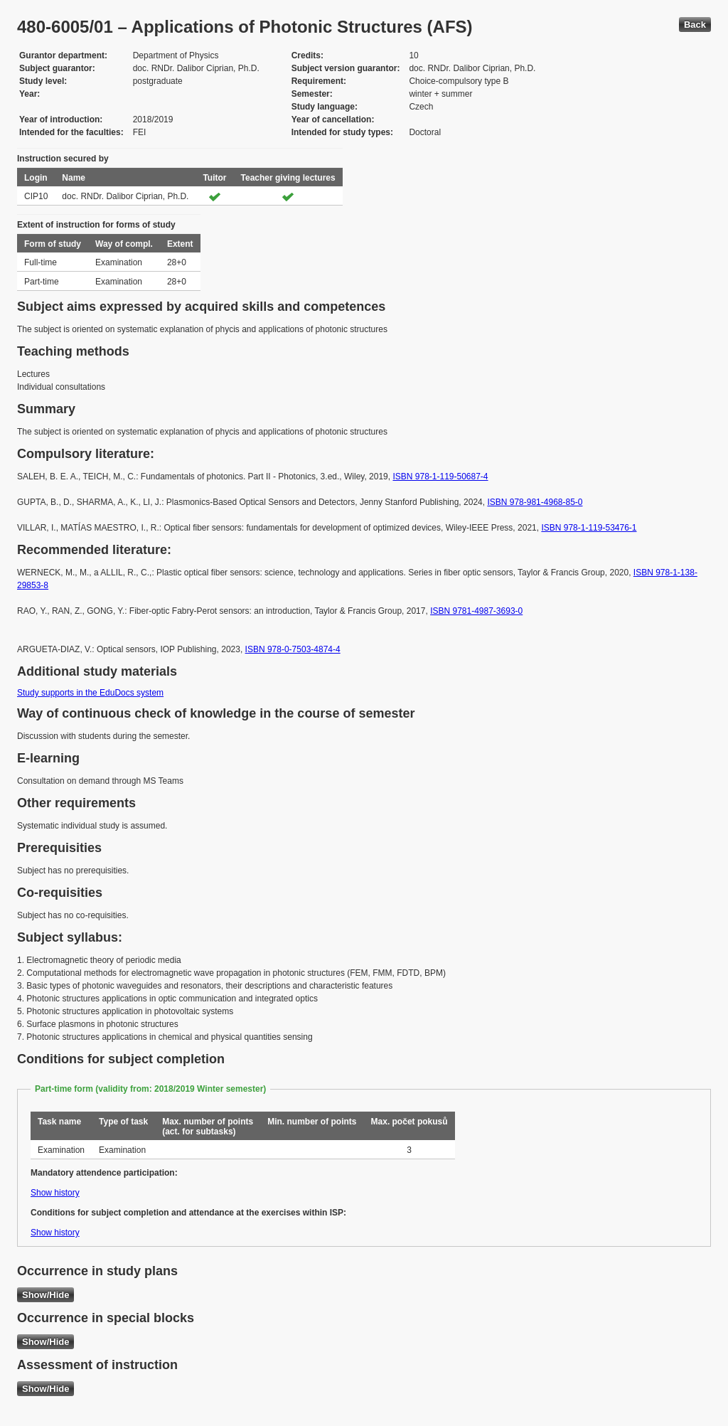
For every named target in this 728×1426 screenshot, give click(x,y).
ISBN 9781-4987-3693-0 (476, 611)
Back (695, 24)
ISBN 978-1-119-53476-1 (588, 528)
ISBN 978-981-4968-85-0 (534, 502)
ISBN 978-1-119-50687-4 (440, 476)
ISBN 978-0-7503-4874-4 (293, 649)
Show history (55, 1193)
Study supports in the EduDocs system (90, 693)
